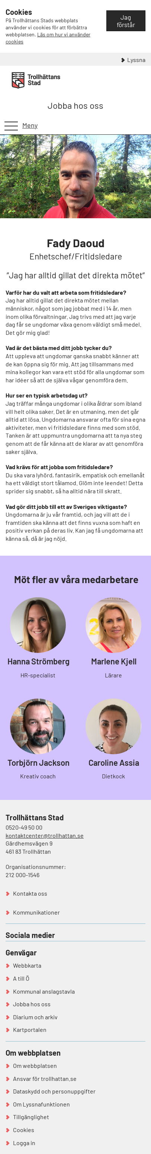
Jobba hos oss (75, 105)
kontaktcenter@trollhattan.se (45, 835)
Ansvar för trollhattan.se (45, 1078)
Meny (30, 125)
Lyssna (136, 59)
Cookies (23, 1129)
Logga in (24, 1142)
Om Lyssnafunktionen (41, 1104)
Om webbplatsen (35, 1065)
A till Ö (21, 978)
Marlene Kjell (113, 661)
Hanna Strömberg (38, 661)
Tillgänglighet (31, 1116)
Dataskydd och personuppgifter (54, 1091)
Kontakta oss (30, 893)
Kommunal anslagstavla (44, 991)
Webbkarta (27, 965)
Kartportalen (29, 1029)
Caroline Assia (114, 762)
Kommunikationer (36, 912)
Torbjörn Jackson (38, 762)
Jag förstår (126, 20)
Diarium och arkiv (35, 1016)
